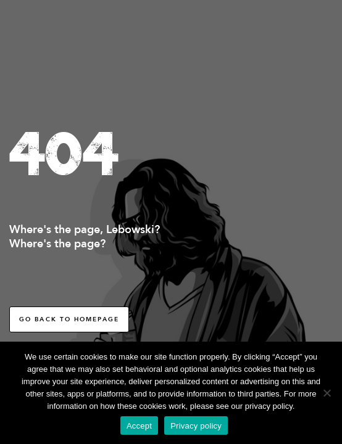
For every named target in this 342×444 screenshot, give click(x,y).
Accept (139, 425)
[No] (326, 393)
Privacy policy (196, 425)
